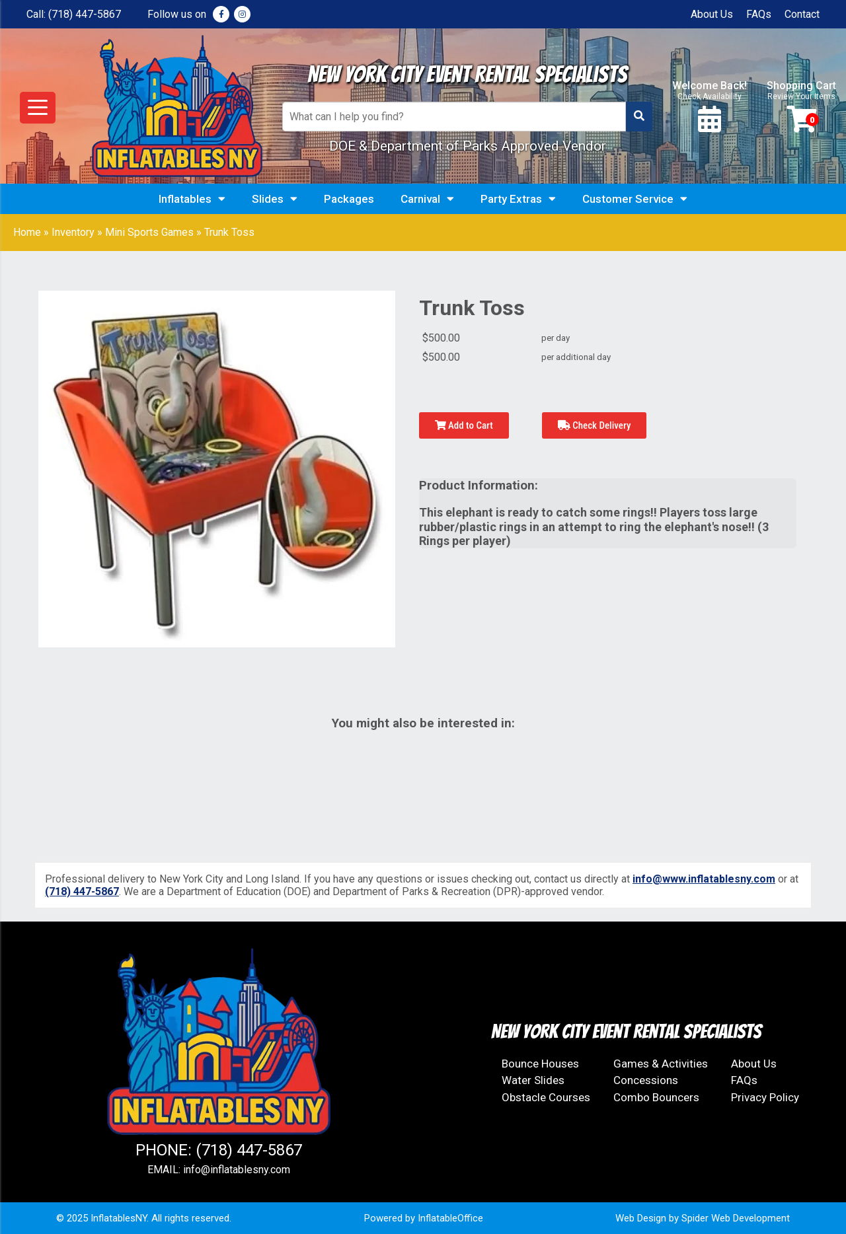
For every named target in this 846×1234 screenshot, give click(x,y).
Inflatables (192, 198)
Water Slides (533, 1080)
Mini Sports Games (149, 232)
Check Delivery (594, 425)
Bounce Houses (540, 1063)
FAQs (758, 14)
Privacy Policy (765, 1097)
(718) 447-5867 (84, 14)
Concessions (645, 1080)
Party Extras (518, 198)
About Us (712, 14)
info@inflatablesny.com (236, 1169)
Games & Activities (660, 1063)
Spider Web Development (735, 1218)
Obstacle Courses (546, 1097)
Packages (349, 198)
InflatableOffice (450, 1218)
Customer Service (634, 198)
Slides (274, 198)
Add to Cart (464, 425)
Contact (802, 14)
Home (27, 232)
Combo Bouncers (656, 1097)
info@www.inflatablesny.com (704, 879)
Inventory (73, 232)
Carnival (427, 198)
